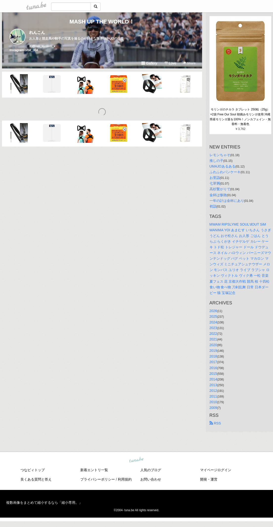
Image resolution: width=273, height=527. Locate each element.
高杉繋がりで (220, 189)
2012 (213, 391)
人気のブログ (150, 470)
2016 (213, 368)
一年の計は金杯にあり (227, 201)
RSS (215, 423)
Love (170, 63)
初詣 (213, 206)
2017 (213, 362)
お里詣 (215, 178)
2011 (213, 396)
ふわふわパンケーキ (225, 172)
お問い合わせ (150, 479)
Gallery (149, 63)
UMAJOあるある (222, 166)
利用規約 (125, 479)
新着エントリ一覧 (94, 470)
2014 (213, 379)
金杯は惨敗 (218, 195)
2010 (213, 402)
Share (189, 63)
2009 (213, 408)
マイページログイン (215, 470)
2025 (213, 316)
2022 (213, 334)
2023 (213, 328)
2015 (213, 374)
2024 (213, 322)
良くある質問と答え (36, 479)
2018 (213, 356)
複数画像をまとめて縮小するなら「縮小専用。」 (44, 503)
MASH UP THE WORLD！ (101, 22)
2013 (213, 385)
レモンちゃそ (220, 155)
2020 (213, 345)
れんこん (37, 32)
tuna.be (136, 460)
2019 (213, 351)
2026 (213, 311)
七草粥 (215, 183)
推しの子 (216, 161)
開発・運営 (208, 479)
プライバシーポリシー (97, 479)
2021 (213, 339)
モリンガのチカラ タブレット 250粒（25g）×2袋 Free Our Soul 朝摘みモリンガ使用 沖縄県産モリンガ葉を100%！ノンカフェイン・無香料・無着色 (240, 117)
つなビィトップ (33, 470)
